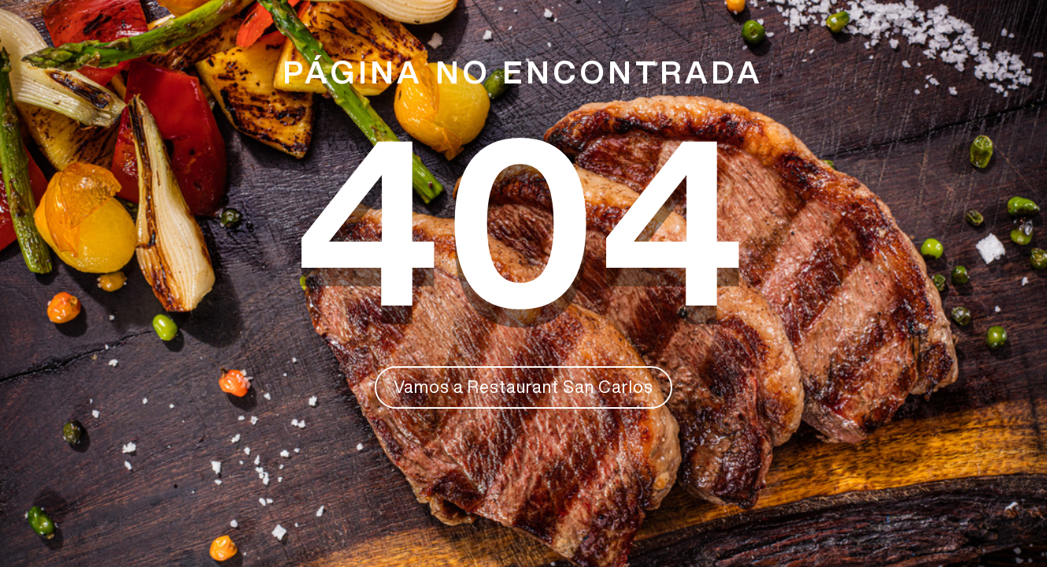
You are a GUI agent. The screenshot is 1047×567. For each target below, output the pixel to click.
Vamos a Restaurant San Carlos (523, 386)
